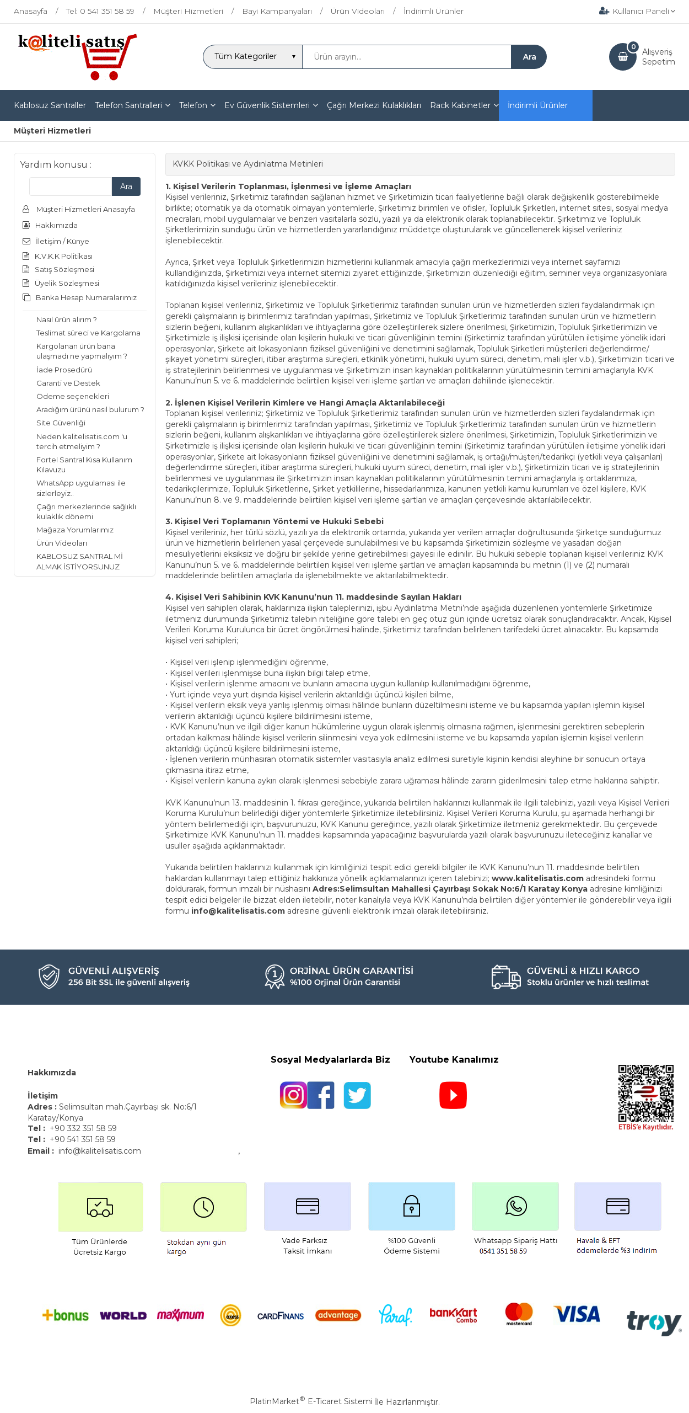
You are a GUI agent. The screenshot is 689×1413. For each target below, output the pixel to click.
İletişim (44, 1096)
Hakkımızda (52, 1073)
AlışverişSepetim (658, 57)
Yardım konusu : (55, 164)
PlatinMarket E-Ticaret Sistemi (311, 1401)
